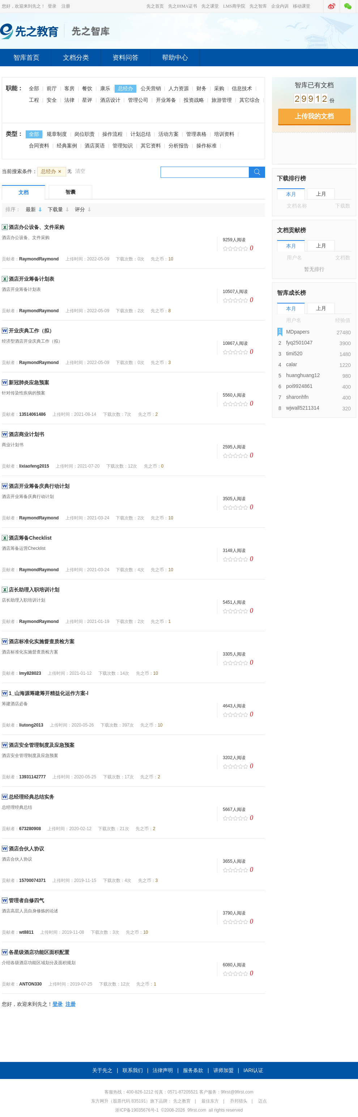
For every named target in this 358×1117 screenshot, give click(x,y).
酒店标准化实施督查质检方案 (41, 641)
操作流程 (112, 134)
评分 (84, 209)
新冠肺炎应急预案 (29, 382)
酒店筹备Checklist (30, 538)
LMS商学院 (234, 6)
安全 (52, 100)
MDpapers (298, 332)
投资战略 (194, 100)
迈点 (262, 1101)
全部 (34, 88)
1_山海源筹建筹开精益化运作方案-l (48, 693)
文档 (23, 192)
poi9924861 (299, 386)
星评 (87, 100)
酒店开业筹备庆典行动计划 (39, 486)
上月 (321, 194)
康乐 (105, 88)
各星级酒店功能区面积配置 (39, 952)
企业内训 (280, 6)
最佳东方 (210, 1101)
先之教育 (182, 1101)
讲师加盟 (223, 1070)
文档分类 (76, 57)
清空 (80, 171)
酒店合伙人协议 (26, 849)
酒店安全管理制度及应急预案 (41, 745)
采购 (219, 88)
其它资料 (151, 145)
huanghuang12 (303, 375)
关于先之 (102, 1070)
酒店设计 (110, 100)
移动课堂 (301, 6)
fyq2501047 (299, 343)
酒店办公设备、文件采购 (36, 227)
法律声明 (163, 1070)
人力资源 (179, 88)
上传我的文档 (314, 116)
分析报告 (179, 145)
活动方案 (168, 134)
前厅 (52, 88)
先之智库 (258, 6)
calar (291, 364)
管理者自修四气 (26, 900)
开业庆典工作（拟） (31, 331)
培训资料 (224, 134)
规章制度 (57, 134)
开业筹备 (166, 100)
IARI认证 (253, 1070)
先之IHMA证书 (182, 6)
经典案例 (67, 145)
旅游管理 (222, 100)
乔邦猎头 (238, 1101)
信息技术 (242, 88)
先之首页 (155, 6)
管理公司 (138, 100)
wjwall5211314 (302, 408)
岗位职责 (84, 134)
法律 (69, 100)
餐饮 (87, 88)
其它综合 (249, 100)
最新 (35, 209)
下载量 (60, 209)
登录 (52, 6)
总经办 (125, 88)
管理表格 (196, 134)
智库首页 (26, 57)
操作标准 (206, 145)
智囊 (70, 192)
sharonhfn (297, 397)
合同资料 (39, 145)
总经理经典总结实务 (31, 797)
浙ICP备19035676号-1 (136, 1110)
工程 (34, 100)
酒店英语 (95, 145)
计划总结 (141, 134)
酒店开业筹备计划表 (31, 279)
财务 (201, 88)
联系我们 (133, 1070)
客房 (69, 88)
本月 (291, 194)
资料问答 (125, 57)
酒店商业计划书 (26, 434)
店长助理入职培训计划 (34, 590)
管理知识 (122, 145)
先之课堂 (210, 6)
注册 (65, 6)
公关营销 (151, 88)
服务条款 (193, 1070)
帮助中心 (175, 57)
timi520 (294, 353)
